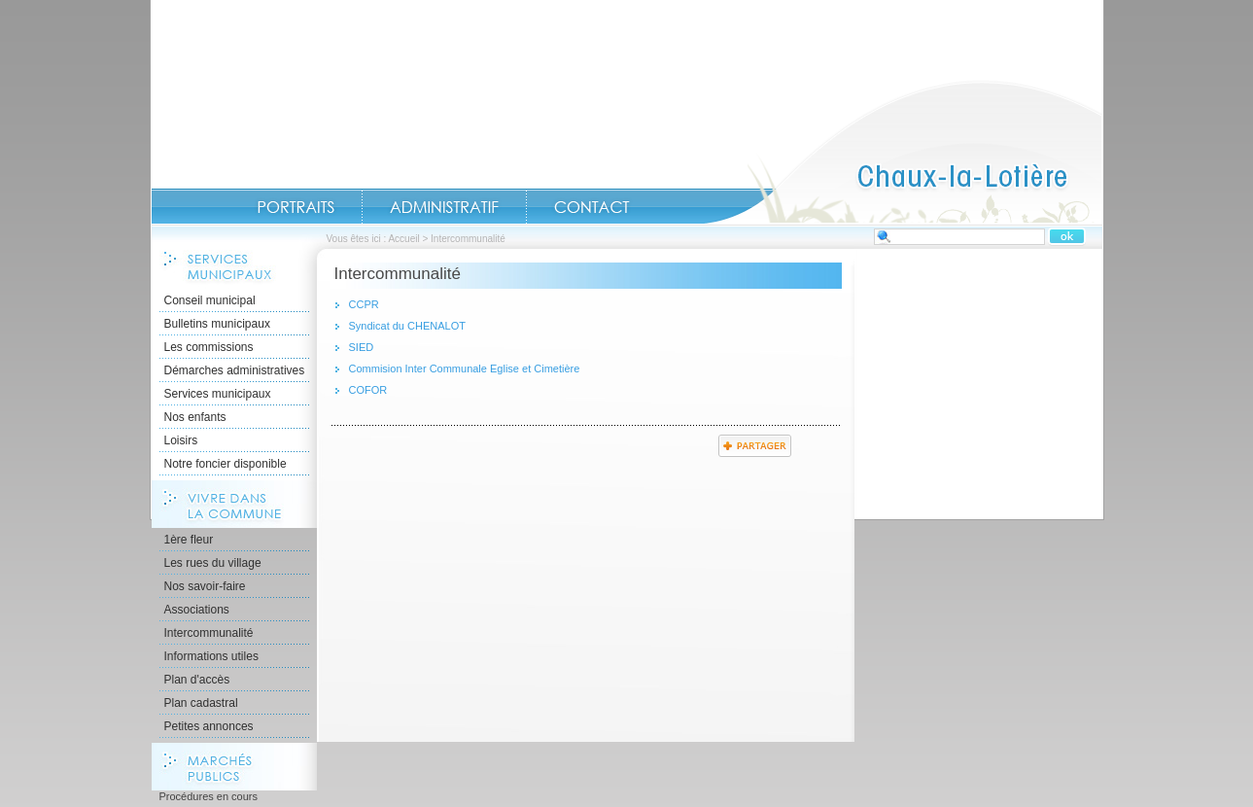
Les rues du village (212, 563)
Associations (196, 609)
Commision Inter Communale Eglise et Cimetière (464, 368)
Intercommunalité (209, 633)
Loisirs (181, 440)
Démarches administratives (234, 370)
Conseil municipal (210, 300)
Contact (592, 207)
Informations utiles (211, 656)
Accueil (903, 152)
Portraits (295, 207)
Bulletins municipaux (217, 324)
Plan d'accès (197, 679)
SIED (361, 347)
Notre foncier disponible (225, 464)
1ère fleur (189, 539)
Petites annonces (209, 726)
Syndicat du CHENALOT (407, 326)
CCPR (364, 304)
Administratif (444, 207)
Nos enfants (195, 417)
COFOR (368, 390)
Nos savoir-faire (205, 586)
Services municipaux (217, 394)
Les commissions (209, 347)
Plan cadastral (201, 703)
